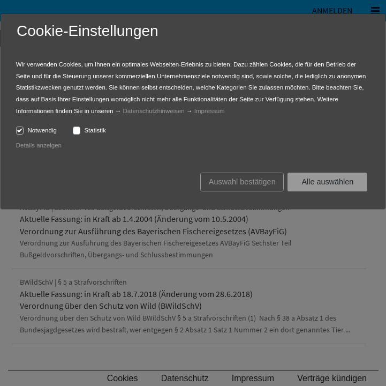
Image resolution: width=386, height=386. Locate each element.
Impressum (209, 111)
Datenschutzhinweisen (154, 111)
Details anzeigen (39, 145)
